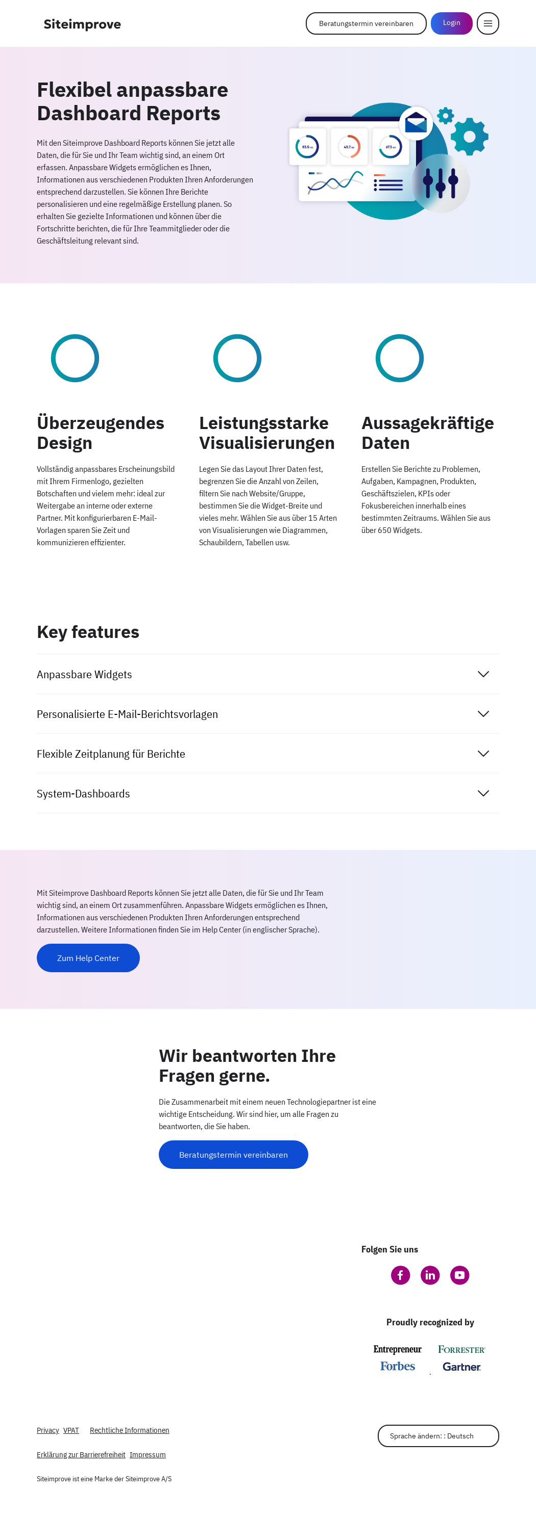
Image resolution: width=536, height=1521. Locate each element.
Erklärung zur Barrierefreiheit (81, 1454)
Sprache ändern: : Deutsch (432, 1435)
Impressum (148, 1454)
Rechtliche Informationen (129, 1430)
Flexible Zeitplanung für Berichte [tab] (264, 753)
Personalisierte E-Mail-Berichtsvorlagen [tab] (264, 714)
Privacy (48, 1430)
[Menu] (488, 23)
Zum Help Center (88, 958)
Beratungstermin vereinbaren (366, 23)
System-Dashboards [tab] (264, 793)
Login (451, 22)
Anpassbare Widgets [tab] (264, 674)
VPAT (71, 1430)
